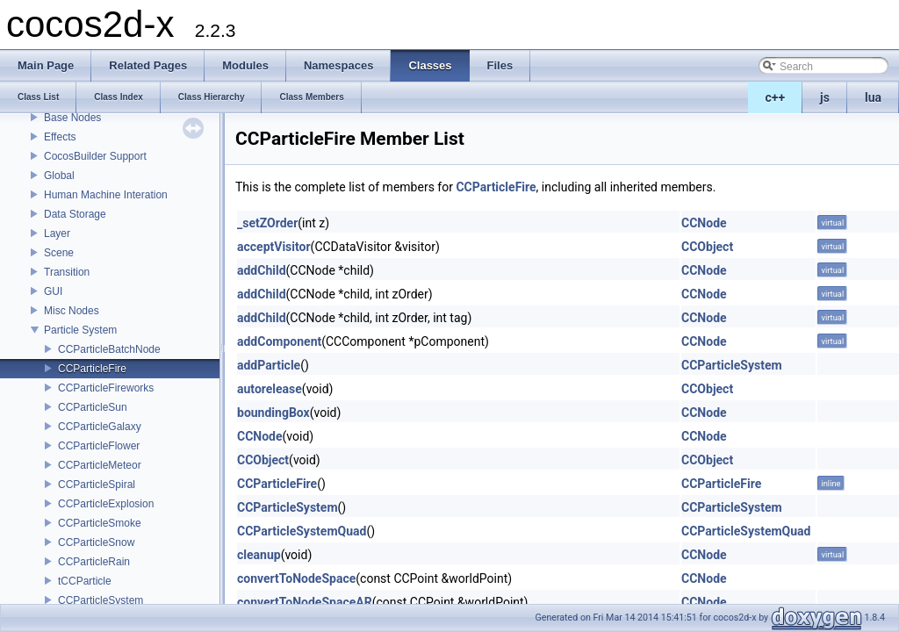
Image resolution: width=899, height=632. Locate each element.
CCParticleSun (92, 407)
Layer (57, 233)
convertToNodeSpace (296, 578)
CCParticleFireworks (106, 388)
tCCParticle (84, 581)
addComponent (279, 341)
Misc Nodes (71, 311)
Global (59, 175)
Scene (59, 253)
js (825, 97)
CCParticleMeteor (99, 465)
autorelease (269, 389)
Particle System (80, 330)
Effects (60, 137)
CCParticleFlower (99, 446)
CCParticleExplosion (106, 504)
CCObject (707, 247)
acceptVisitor (274, 247)
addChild (261, 270)
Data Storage (75, 214)
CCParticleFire (92, 369)
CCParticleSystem (100, 600)
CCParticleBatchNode (109, 349)
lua (873, 97)
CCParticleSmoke (99, 523)
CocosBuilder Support (95, 156)
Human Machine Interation (106, 195)
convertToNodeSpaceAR (304, 602)
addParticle (268, 365)
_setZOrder (267, 223)
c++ (776, 97)
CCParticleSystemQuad (301, 531)
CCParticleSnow (96, 542)
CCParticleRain (94, 562)
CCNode (704, 223)
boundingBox (273, 413)
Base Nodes (72, 117)
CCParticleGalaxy (99, 426)
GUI (53, 291)
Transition (67, 272)
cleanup (259, 555)
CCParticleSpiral (96, 484)
